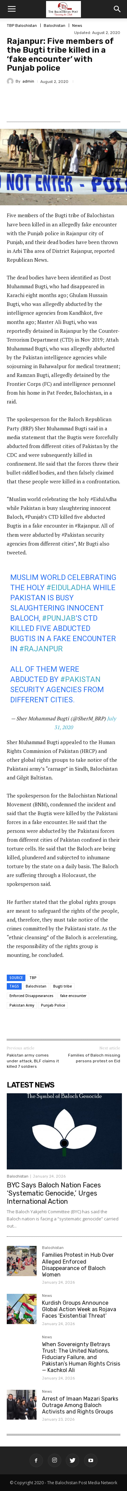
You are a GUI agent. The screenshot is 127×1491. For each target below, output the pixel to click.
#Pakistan (80, 679)
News (77, 26)
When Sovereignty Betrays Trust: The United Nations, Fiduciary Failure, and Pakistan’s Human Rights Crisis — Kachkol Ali (81, 1357)
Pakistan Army (21, 1005)
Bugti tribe (62, 986)
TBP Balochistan (22, 26)
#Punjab (59, 618)
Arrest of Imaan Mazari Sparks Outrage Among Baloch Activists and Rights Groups (80, 1405)
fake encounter (73, 995)
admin (28, 81)
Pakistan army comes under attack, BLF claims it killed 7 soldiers (33, 1061)
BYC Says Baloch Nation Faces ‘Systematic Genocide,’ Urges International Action (54, 1193)
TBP (33, 977)
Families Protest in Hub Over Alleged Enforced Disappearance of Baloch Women (78, 1265)
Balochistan (54, 26)
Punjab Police (53, 1005)
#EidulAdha (68, 587)
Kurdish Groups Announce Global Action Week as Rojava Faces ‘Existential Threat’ (79, 1309)
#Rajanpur (41, 649)
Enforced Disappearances (31, 995)
